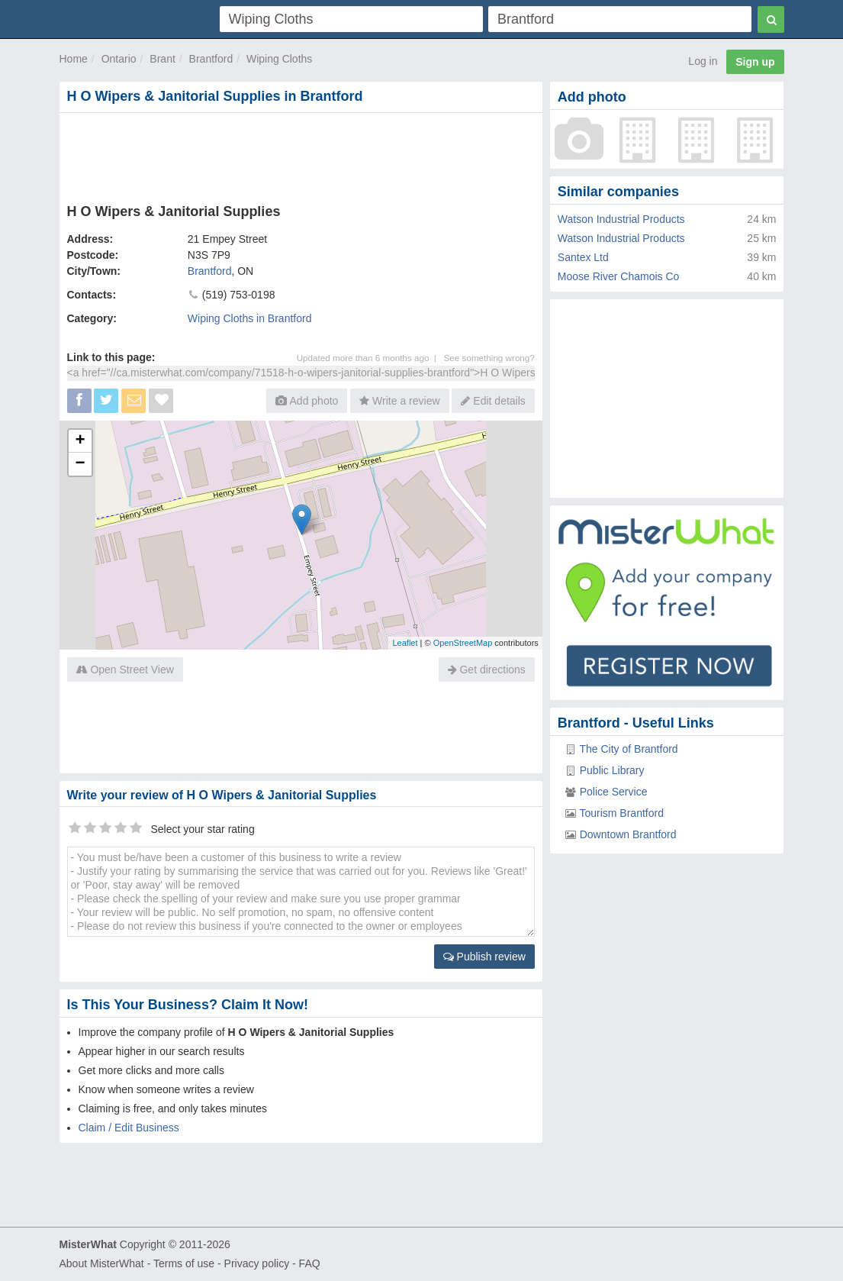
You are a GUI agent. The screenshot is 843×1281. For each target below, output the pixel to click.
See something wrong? (489, 358)
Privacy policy (257, 1263)
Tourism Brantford (621, 813)
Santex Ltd (583, 257)
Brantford (211, 59)
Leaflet (404, 642)
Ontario (119, 59)
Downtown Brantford (628, 834)
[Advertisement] (301, 155)
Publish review (484, 956)
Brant (162, 59)
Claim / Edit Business (129, 1127)
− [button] (80, 464)
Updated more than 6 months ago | (370, 358)
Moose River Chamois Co (619, 276)
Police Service (614, 792)
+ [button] (80, 441)
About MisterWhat (102, 1263)
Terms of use (183, 1263)
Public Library (612, 770)
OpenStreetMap (463, 642)
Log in (702, 61)
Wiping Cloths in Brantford (250, 318)
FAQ (309, 1263)
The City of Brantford (628, 749)
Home (74, 59)
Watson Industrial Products (621, 219)
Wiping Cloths (279, 59)
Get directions (487, 669)
